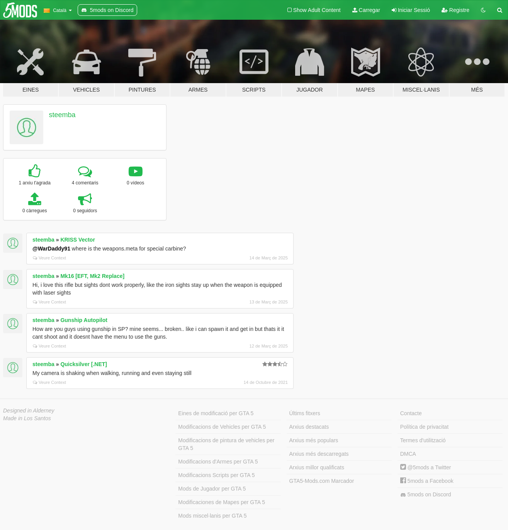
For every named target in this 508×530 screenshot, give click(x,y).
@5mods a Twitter (425, 467)
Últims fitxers (304, 413)
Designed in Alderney (28, 410)
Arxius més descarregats (319, 454)
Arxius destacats (309, 427)
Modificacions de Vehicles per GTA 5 (222, 427)
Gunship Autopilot (83, 320)
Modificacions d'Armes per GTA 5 (218, 461)
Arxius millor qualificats (316, 467)
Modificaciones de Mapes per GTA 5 (221, 502)
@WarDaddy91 (51, 248)
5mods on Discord (425, 494)
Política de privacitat (424, 427)
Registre (455, 10)
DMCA (408, 454)
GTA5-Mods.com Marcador (321, 481)
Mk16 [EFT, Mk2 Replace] (92, 276)
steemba (62, 115)
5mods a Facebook (427, 480)
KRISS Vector (77, 240)
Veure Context (49, 258)
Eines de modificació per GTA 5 (215, 413)
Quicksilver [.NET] (83, 364)
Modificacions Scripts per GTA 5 (216, 475)
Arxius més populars (313, 440)
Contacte (411, 413)
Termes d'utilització (423, 440)
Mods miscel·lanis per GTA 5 (212, 516)
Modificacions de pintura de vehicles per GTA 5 (226, 444)
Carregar (366, 10)
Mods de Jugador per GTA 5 (212, 489)
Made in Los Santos (27, 418)
